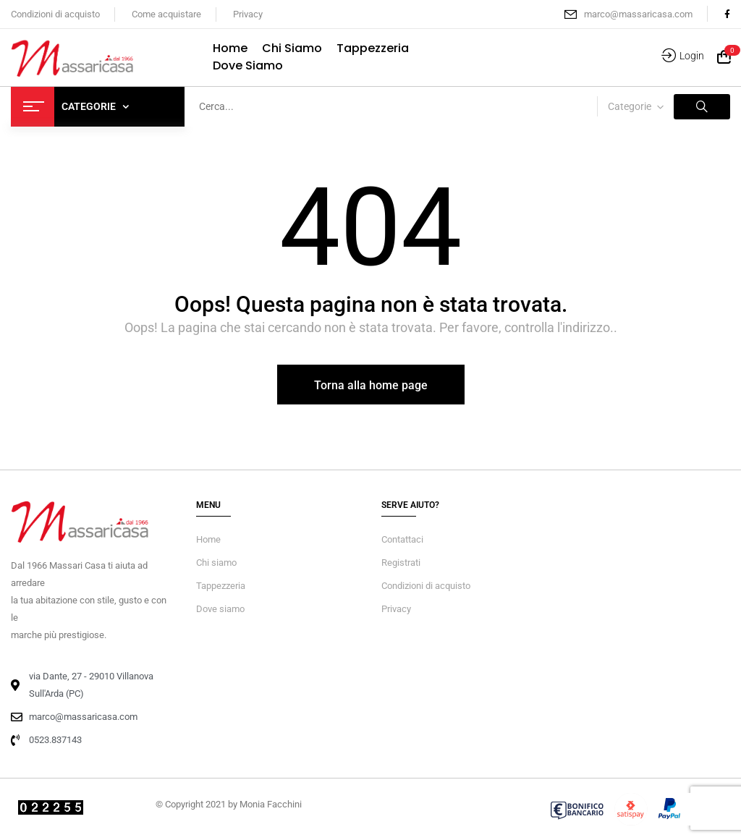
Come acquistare (166, 14)
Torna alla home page (371, 385)
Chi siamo (216, 562)
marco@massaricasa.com (638, 14)
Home (208, 539)
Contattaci (402, 539)
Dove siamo (220, 608)
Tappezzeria (220, 585)
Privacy (248, 14)
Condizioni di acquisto (55, 14)
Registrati (400, 562)
